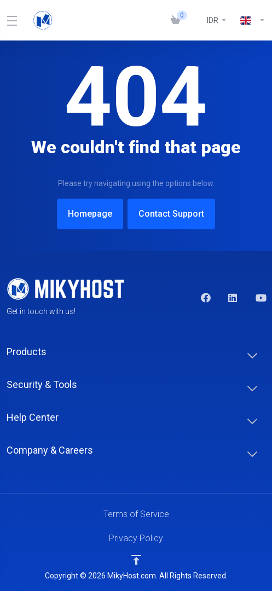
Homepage (87, 213)
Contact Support (174, 213)
